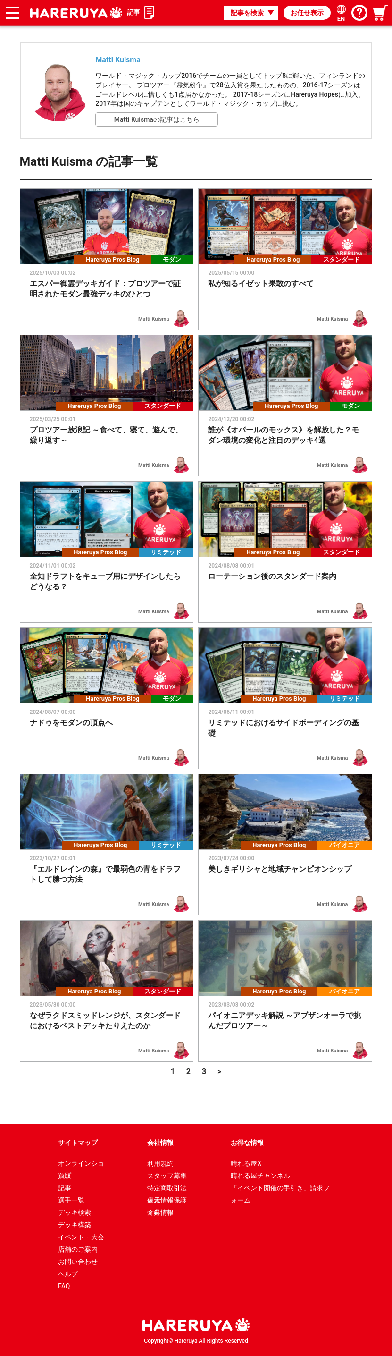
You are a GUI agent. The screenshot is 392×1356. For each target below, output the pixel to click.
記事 (133, 12)
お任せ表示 (307, 13)
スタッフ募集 (167, 1175)
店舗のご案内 (78, 1249)
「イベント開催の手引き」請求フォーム (280, 1189)
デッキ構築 (74, 1225)
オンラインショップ (81, 1165)
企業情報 (160, 1212)
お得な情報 (247, 1142)
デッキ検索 (74, 1212)
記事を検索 (247, 13)
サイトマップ (78, 1142)
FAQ (64, 1286)
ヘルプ (68, 1274)
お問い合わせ (78, 1261)
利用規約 (160, 1163)
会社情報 (160, 1142)
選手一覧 (71, 1200)
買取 (64, 1175)
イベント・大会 (81, 1237)
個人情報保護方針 (167, 1201)
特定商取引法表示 (167, 1189)
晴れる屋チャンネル (260, 1175)
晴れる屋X (246, 1163)
